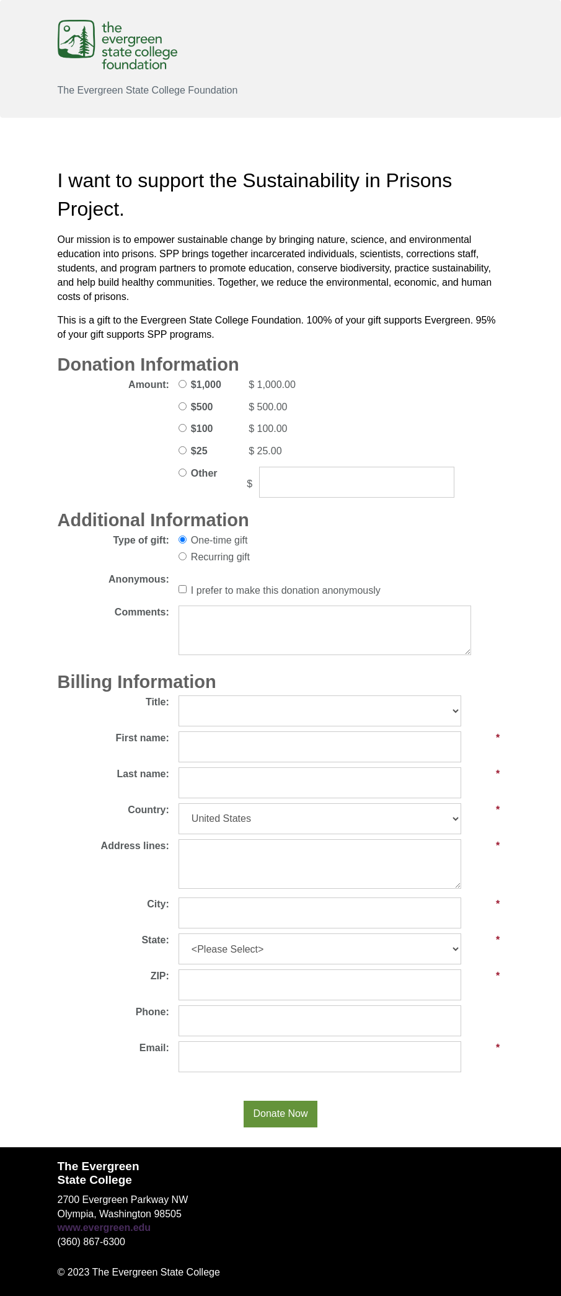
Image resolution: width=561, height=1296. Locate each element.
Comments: (142, 612)
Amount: (148, 384)
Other (204, 473)
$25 (199, 451)
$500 (202, 407)
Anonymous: (138, 579)
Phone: (152, 1012)
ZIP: (160, 976)
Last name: (143, 774)
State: (155, 940)
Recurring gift (220, 557)
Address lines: (135, 845)
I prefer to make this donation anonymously (286, 590)
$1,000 (206, 384)
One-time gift (219, 540)
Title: (157, 702)
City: (158, 904)
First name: (142, 738)
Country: (148, 809)
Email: (154, 1048)
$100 (202, 428)
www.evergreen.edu (104, 1227)
